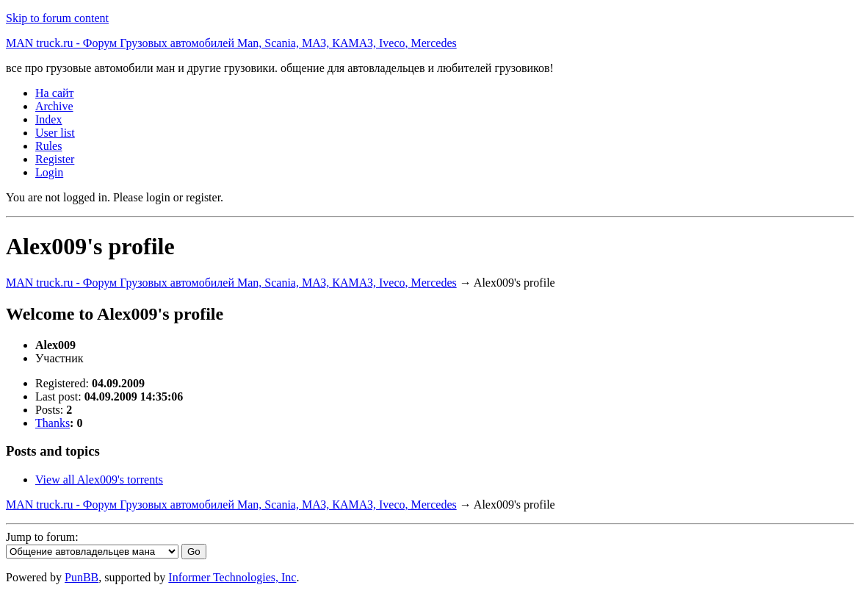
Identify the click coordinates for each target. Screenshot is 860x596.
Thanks (52, 423)
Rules (48, 146)
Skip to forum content (57, 18)
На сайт (54, 93)
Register (54, 159)
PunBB (81, 577)
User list (55, 132)
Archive (54, 106)
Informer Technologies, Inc (232, 577)
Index (48, 119)
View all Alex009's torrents (99, 479)
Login (49, 172)
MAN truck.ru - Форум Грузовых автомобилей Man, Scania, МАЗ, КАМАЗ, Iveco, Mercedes (231, 43)
